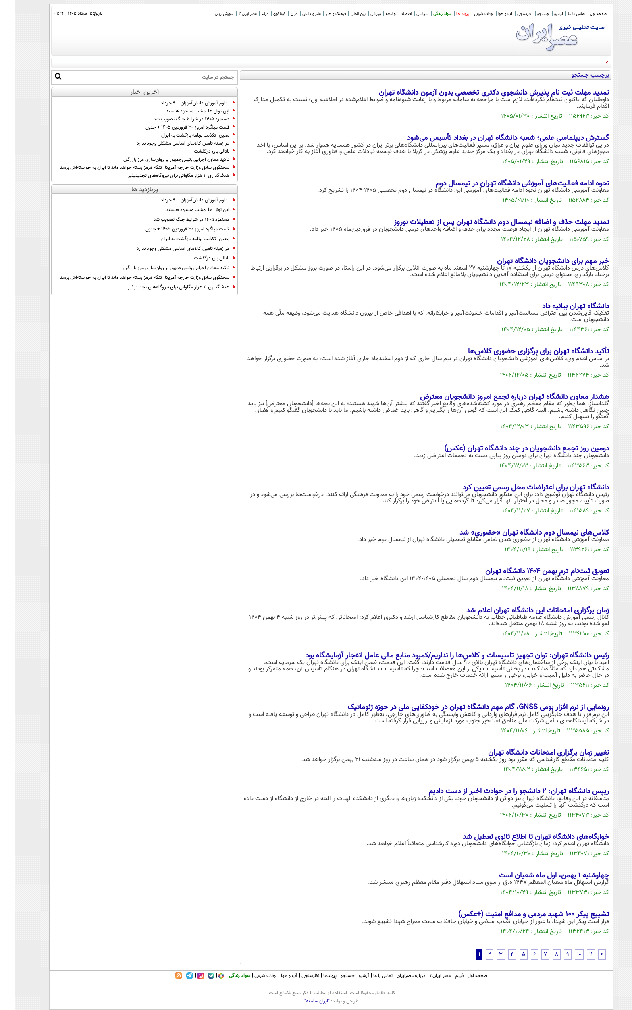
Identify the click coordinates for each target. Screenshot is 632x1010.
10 (564, 954)
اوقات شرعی (468, 14)
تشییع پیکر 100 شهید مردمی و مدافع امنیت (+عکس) (518, 914)
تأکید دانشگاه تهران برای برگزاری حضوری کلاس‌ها (523, 351)
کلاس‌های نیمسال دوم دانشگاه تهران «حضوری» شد (519, 533)
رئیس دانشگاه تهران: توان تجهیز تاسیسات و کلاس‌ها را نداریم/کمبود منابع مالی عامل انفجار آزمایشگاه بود (442, 656)
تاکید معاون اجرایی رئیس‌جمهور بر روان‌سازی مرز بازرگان (164, 159)
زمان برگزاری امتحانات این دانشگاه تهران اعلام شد (522, 610)
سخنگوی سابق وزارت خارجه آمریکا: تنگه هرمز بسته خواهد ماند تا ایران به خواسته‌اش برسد (132, 167)
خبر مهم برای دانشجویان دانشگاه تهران (538, 261)
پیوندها (314, 975)
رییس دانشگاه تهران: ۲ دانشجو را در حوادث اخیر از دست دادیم (503, 791)
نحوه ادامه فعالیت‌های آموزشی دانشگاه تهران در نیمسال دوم (507, 183)
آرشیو (543, 14)
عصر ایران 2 (232, 14)
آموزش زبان (209, 14)
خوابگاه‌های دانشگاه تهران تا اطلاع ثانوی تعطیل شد (520, 837)
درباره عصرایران (395, 975)
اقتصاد (391, 14)
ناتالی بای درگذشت (199, 151)
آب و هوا (490, 14)
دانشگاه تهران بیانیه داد (560, 306)
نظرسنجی (509, 14)
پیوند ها (447, 14)
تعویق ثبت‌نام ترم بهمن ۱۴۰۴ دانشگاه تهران (532, 571)
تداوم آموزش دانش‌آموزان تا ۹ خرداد (183, 103)
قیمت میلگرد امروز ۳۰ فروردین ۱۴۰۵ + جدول (175, 127)
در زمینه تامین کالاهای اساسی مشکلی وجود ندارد (170, 143)
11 (575, 954)
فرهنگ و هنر (320, 14)
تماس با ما (561, 14)
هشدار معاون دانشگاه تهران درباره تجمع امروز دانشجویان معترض (499, 397)
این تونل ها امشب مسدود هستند (185, 111)
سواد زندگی (427, 14)
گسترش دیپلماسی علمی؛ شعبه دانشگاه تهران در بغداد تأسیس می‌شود (493, 138)
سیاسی (407, 14)
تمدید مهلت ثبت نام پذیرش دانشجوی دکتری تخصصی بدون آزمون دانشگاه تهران (479, 93)
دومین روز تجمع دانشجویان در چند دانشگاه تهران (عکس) (511, 448)
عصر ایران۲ (425, 975)
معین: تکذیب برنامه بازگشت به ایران (183, 135)
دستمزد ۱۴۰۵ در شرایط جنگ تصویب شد (179, 119)
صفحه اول (583, 14)
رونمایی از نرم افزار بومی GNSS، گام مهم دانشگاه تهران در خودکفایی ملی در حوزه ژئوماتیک (463, 707)
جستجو (528, 14)
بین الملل (342, 14)
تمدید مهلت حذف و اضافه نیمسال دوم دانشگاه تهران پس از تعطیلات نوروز (486, 222)
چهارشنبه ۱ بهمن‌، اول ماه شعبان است (539, 875)
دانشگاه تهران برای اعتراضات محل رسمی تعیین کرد (520, 488)
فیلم (249, 14)
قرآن (278, 14)
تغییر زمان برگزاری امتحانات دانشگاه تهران (533, 753)
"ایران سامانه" (301, 1001)
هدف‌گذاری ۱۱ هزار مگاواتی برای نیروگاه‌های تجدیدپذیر (166, 175)
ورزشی (360, 14)
